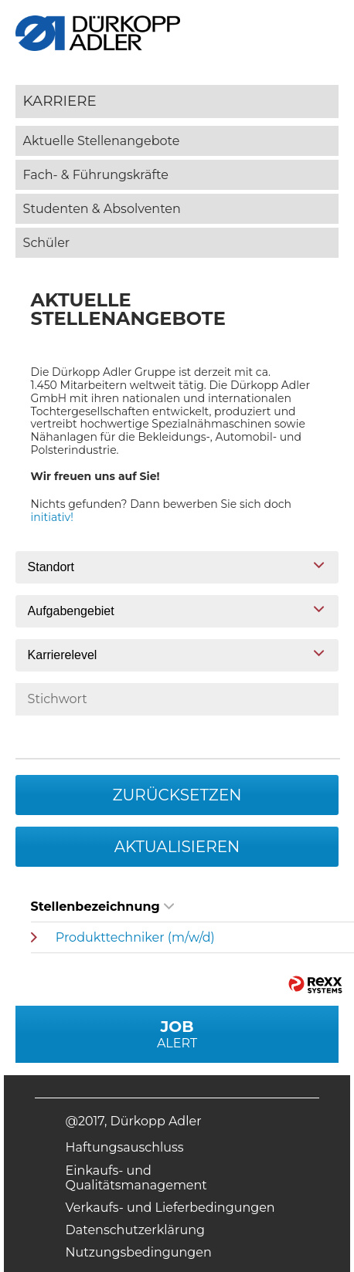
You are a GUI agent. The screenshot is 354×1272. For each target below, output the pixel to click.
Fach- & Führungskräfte (95, 174)
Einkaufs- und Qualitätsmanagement (136, 1177)
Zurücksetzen (176, 795)
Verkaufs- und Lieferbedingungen (170, 1207)
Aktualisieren (177, 846)
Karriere (60, 101)
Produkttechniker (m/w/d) (135, 937)
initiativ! (52, 517)
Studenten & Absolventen (102, 208)
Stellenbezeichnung (102, 906)
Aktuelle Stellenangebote (101, 141)
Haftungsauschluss (125, 1147)
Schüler (46, 242)
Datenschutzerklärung (135, 1230)
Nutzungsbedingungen (139, 1252)
